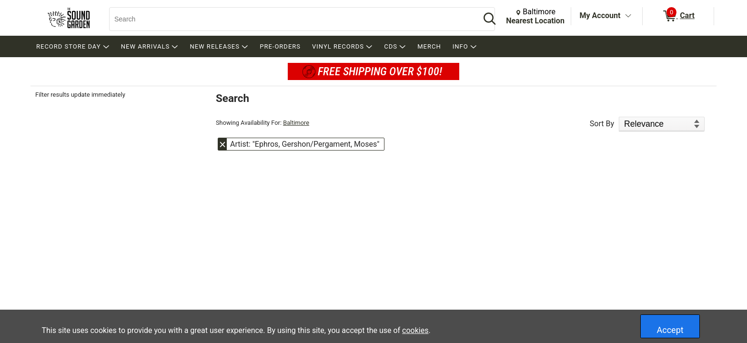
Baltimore (296, 122)
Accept (670, 330)
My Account (600, 15)
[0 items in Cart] (678, 16)
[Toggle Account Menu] (628, 16)
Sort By (602, 123)
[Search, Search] (290, 19)
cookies (415, 330)
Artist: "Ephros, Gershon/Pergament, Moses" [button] (304, 144)
